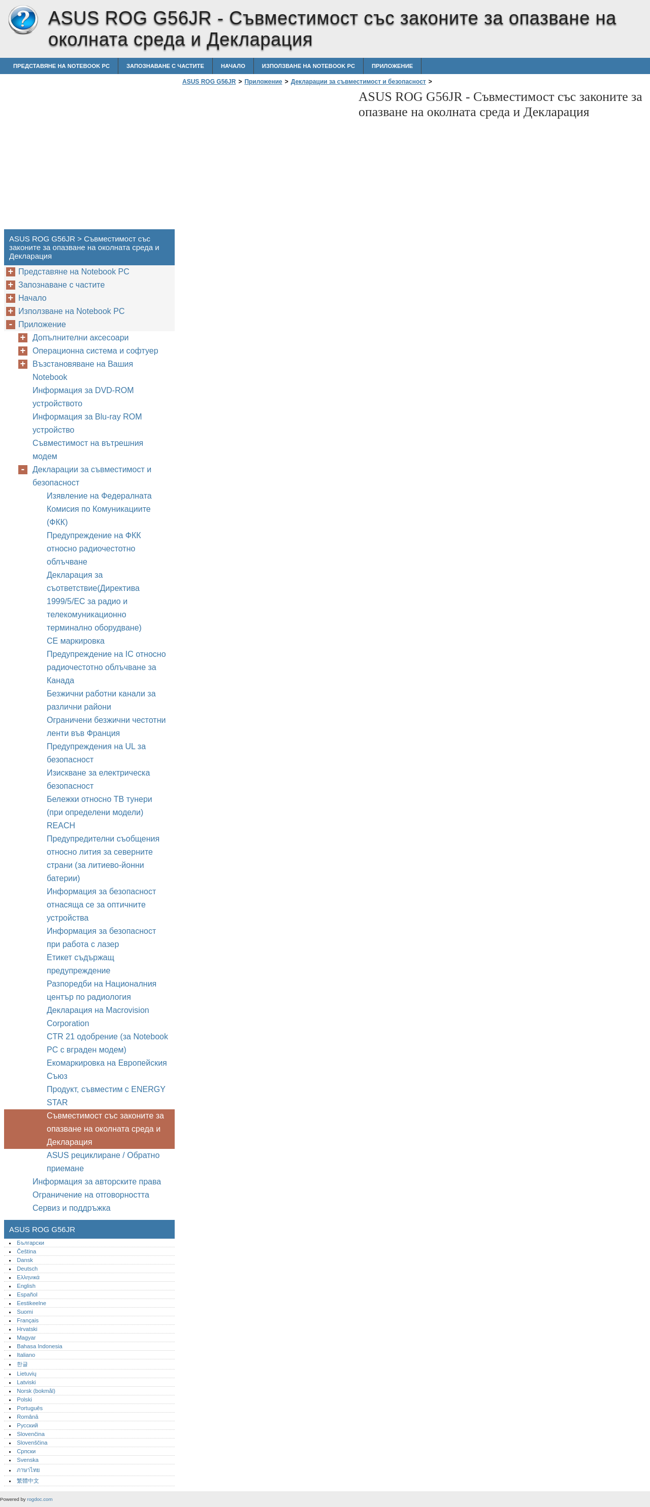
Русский (27, 1425)
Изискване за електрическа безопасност (98, 779)
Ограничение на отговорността (90, 1194)
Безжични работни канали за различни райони (101, 700)
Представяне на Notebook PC (61, 66)
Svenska (28, 1460)
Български (30, 1243)
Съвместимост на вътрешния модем (87, 450)
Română (27, 1417)
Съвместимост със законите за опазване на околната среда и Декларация (105, 1128)
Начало (233, 66)
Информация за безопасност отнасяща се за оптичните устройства (101, 904)
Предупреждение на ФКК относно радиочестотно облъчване (94, 548)
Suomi (25, 1312)
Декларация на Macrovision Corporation (98, 1017)
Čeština (26, 1251)
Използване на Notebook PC (308, 66)
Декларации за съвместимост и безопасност (358, 81)
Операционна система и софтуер (95, 350)
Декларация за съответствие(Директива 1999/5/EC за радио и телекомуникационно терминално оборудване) (94, 601)
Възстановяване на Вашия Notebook (82, 370)
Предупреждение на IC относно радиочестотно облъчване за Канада (106, 667)
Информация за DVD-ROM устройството (83, 397)
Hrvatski (27, 1329)
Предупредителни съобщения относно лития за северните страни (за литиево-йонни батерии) (103, 858)
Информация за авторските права (96, 1181)
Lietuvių (27, 1374)
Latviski (26, 1382)
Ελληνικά (28, 1277)
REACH (61, 825)
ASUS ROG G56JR (23, 20)
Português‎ (30, 1408)
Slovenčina (31, 1434)
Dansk (25, 1260)
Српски (26, 1451)
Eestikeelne (31, 1303)
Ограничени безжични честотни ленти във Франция (106, 727)
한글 (22, 1364)
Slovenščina (32, 1443)
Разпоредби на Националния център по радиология (101, 990)
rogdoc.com (39, 1499)
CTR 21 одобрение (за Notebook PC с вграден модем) (107, 1043)
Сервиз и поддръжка (71, 1208)
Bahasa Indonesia (39, 1346)
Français (28, 1320)
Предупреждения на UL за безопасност (96, 753)
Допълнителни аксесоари (80, 337)
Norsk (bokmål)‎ (36, 1391)
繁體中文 (28, 1481)
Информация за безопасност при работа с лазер (101, 938)
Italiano (26, 1355)
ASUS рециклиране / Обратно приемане (103, 1162)
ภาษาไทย (28, 1470)
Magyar (26, 1338)
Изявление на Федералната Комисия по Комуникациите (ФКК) (99, 509)
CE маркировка (76, 641)
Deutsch (27, 1269)
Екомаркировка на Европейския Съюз (107, 1069)
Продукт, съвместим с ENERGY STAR (106, 1096)
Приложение (392, 66)
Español (27, 1294)
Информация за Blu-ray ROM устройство (87, 423)
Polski (24, 1399)
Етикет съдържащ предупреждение (80, 964)
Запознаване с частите (165, 66)
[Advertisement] (265, 160)
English (26, 1286)
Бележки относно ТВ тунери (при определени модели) (99, 806)
